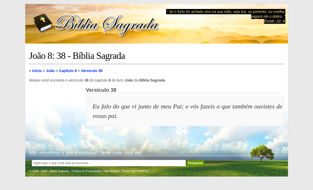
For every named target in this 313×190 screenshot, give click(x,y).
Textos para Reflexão (135, 171)
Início (37, 71)
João (50, 71)
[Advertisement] (55, 113)
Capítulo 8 (68, 71)
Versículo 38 (91, 71)
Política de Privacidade (86, 171)
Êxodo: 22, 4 (274, 21)
